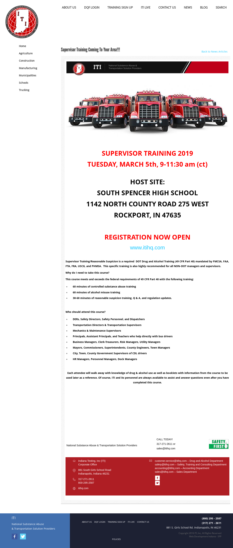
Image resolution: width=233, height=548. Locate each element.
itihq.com (83, 488)
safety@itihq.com (164, 464)
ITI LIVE (145, 7)
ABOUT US (69, 7)
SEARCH (221, 7)
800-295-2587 (86, 482)
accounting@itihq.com (167, 468)
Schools (23, 82)
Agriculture (26, 53)
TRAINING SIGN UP (120, 7)
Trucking (24, 90)
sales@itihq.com (166, 448)
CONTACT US (167, 7)
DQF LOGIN (91, 7)
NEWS (188, 7)
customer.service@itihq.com (171, 460)
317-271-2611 (86, 479)
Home (22, 46)
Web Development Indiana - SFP (205, 536)
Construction (27, 60)
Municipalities (27, 75)
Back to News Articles (215, 51)
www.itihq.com (147, 247)
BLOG (204, 7)
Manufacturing (28, 68)
